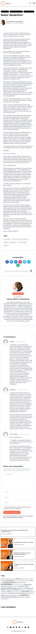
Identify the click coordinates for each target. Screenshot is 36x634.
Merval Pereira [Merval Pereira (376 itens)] (28, 593)
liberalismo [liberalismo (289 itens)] (18, 591)
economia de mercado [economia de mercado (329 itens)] (18, 584)
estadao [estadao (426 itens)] (19, 588)
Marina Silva (22, 242)
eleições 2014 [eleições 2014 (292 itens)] (15, 586)
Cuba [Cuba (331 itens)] (2, 582)
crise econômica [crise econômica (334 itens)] (29, 580)
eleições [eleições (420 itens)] (9, 586)
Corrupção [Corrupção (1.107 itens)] (10, 580)
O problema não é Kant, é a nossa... (24, 542)
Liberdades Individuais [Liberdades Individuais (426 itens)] (14, 593)
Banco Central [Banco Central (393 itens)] (12, 579)
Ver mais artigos (18, 293)
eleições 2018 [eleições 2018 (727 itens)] (23, 586)
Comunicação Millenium (7, 533)
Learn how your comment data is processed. (18, 516)
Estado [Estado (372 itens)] (24, 588)
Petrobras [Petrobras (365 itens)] (15, 595)
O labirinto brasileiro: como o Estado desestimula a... (22, 553)
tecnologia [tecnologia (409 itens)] (27, 597)
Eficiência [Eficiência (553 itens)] (4, 586)
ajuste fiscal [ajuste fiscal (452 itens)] (4, 579)
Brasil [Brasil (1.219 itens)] (18, 579)
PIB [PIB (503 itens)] (19, 595)
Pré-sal (6, 245)
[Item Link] (7, 543)
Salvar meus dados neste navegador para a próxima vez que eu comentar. (17, 507)
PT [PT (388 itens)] (29, 595)
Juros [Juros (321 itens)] (14, 591)
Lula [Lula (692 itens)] (22, 593)
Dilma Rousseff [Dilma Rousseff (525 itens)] (20, 582)
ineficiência (13, 242)
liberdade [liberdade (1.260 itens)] (26, 592)
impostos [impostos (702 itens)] (9, 590)
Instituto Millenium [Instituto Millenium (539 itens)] (7, 591)
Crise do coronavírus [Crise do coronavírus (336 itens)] (19, 580)
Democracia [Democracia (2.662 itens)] (10, 582)
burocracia (7, 239)
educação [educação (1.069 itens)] (28, 585)
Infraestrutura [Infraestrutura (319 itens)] (23, 590)
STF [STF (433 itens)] (23, 597)
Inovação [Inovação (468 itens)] (30, 590)
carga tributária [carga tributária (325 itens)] (25, 579)
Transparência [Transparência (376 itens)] (5, 598)
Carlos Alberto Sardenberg (14, 21)
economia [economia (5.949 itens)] (6, 584)
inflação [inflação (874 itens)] (16, 590)
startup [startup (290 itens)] (19, 597)
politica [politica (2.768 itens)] (24, 595)
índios (6, 242)
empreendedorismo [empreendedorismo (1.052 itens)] (9, 588)
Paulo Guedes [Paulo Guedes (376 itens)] (8, 595)
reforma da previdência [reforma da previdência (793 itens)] (9, 597)
